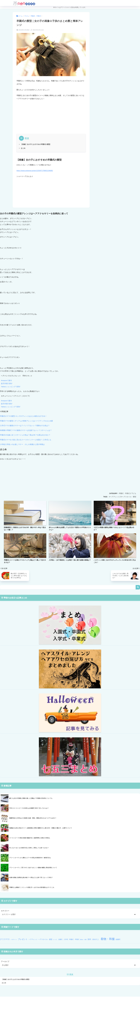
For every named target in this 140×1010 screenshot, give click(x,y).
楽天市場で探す (7, 383)
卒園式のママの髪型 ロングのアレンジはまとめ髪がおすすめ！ (23, 416)
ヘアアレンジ (114, 497)
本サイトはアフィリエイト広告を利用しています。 (70, 7)
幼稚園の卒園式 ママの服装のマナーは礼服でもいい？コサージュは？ (26, 430)
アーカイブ (5, 961)
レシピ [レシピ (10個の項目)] (55, 939)
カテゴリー (5, 911)
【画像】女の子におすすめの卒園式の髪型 (35, 144)
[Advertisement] (51, 116)
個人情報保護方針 (81, 1004)
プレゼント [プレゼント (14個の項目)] (23, 939)
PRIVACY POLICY (67, 1004)
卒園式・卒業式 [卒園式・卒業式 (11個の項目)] (74, 939)
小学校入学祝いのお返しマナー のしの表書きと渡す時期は (22, 444)
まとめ (23, 148)
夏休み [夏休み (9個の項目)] (81, 939)
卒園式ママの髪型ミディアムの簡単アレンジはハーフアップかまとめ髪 (26, 421)
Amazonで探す (6, 380)
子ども (133, 493)
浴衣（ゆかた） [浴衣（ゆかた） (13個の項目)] (94, 939)
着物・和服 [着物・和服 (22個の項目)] (108, 938)
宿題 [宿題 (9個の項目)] (85, 939)
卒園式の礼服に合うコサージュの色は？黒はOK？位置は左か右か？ (25, 435)
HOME (70, 1000)
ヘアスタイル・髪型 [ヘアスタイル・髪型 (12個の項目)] (45, 939)
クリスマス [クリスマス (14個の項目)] (5, 939)
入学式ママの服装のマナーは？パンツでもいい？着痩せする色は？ (25, 426)
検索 (138, 587)
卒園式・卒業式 (124, 493)
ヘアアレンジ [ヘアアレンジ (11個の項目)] (33, 939)
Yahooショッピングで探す (11, 386)
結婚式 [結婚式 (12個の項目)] (118, 939)
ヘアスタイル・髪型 (129, 497)
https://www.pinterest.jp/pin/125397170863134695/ (35, 171)
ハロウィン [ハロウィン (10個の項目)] (14, 939)
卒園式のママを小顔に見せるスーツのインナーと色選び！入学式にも (25, 440)
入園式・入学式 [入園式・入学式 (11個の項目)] (63, 939)
